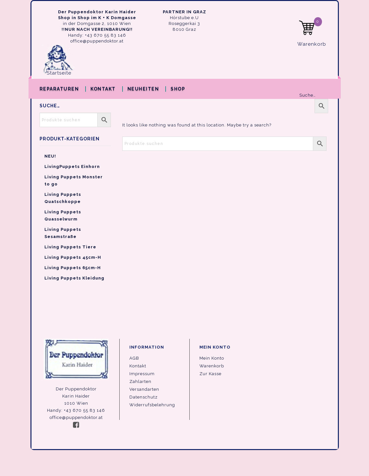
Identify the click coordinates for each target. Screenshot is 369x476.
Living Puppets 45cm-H (72, 257)
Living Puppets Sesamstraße (62, 233)
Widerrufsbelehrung (152, 404)
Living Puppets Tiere (70, 246)
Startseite (59, 73)
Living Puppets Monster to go (73, 180)
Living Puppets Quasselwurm (62, 215)
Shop (178, 88)
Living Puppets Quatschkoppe (62, 198)
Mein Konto (211, 358)
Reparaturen (59, 88)
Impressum (142, 373)
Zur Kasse (210, 373)
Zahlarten (140, 381)
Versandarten (144, 389)
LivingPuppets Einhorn (72, 166)
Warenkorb (211, 365)
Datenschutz (143, 397)
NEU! (50, 156)
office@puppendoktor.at (97, 41)
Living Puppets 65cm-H (72, 267)
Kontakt (103, 88)
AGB (134, 358)
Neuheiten (143, 88)
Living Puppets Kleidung (74, 278)
